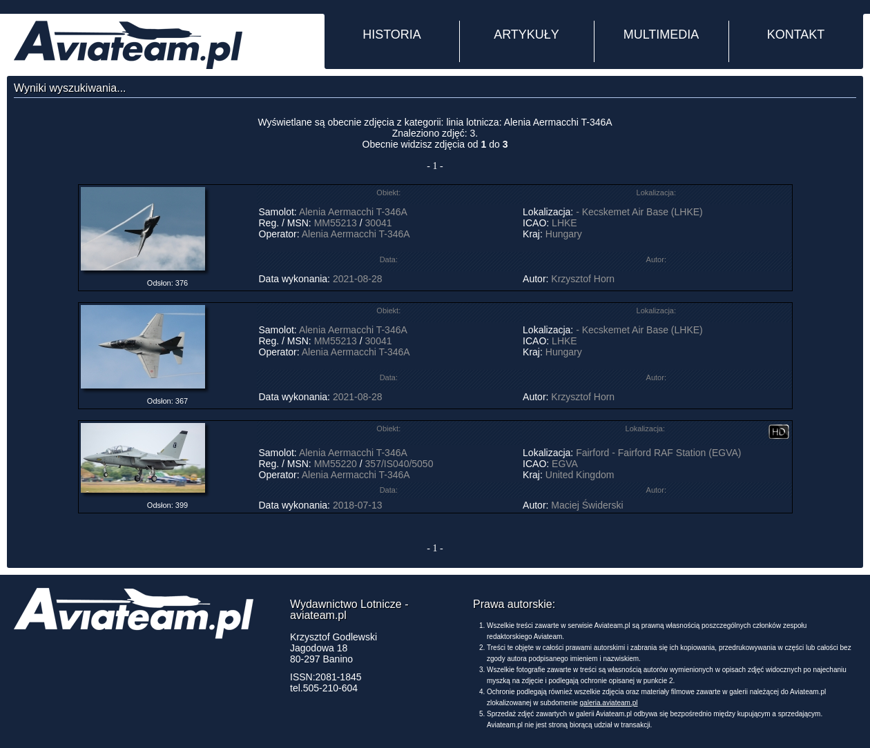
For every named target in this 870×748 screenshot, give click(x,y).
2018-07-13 (358, 505)
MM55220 (335, 463)
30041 (378, 222)
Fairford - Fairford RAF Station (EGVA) (658, 452)
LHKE (564, 222)
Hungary (563, 233)
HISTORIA (391, 34)
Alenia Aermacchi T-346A (353, 211)
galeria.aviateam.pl (609, 703)
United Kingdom (580, 474)
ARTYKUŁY (526, 34)
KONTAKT (796, 34)
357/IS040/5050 (399, 463)
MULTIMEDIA (661, 34)
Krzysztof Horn (583, 278)
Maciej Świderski (587, 505)
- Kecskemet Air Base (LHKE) (639, 211)
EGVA (564, 463)
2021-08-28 (358, 278)
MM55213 (335, 222)
